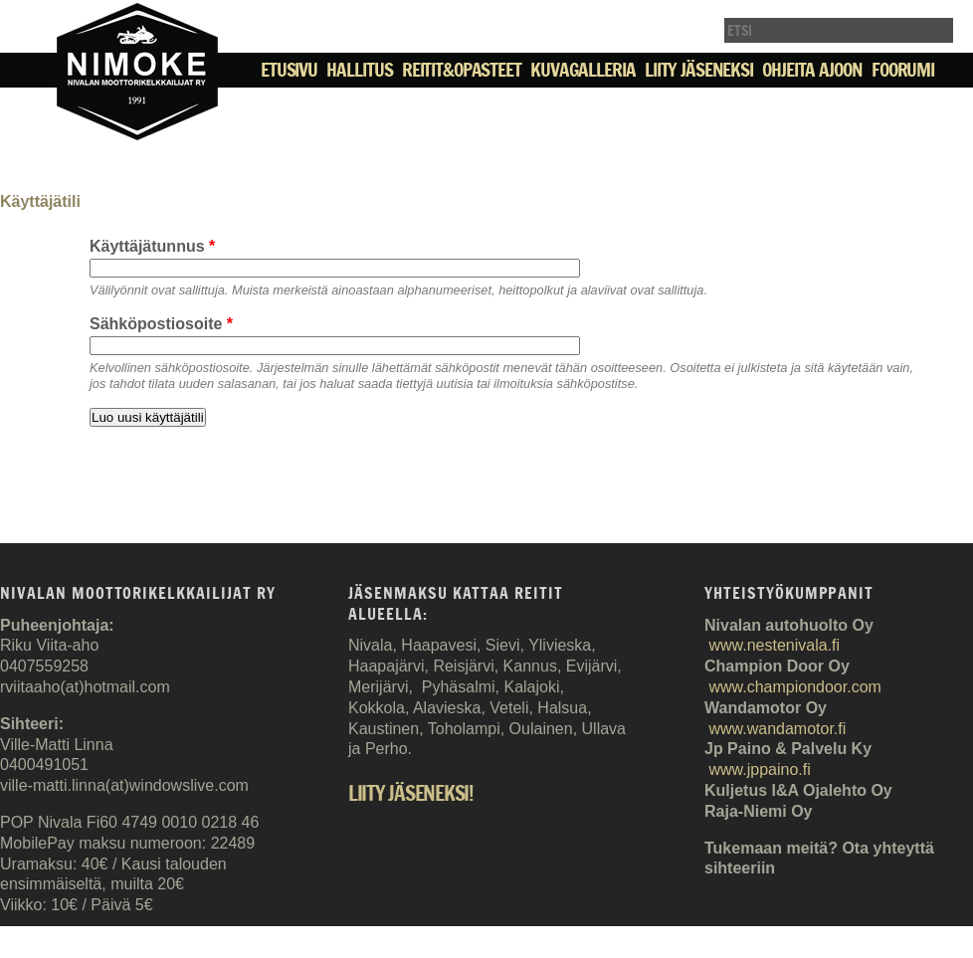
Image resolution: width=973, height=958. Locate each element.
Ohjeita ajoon (812, 70)
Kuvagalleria (582, 70)
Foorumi (903, 70)
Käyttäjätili (40, 201)
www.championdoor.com (794, 686)
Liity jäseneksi (699, 70)
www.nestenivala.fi (774, 645)
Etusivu (289, 70)
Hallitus (359, 70)
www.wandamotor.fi (777, 728)
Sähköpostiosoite (161, 323)
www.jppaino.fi (759, 769)
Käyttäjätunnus (152, 246)
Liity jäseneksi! (411, 794)
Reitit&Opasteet (461, 70)
